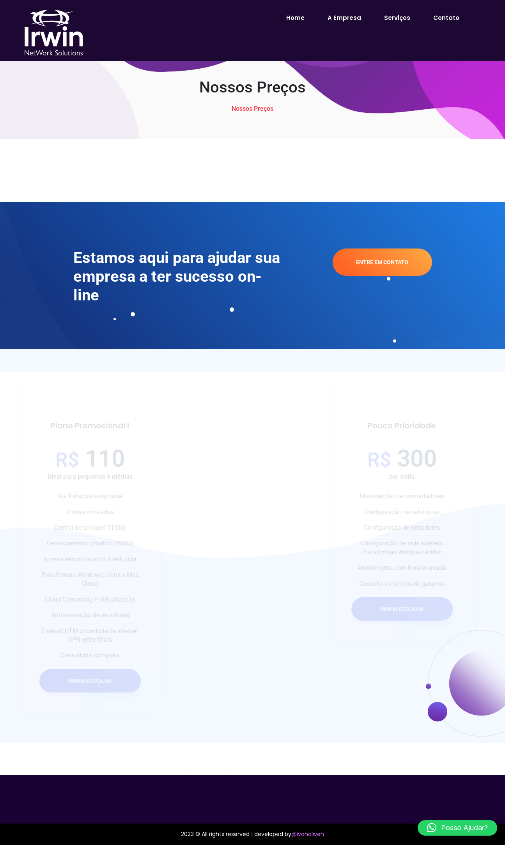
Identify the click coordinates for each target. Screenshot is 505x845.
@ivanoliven (307, 834)
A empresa (344, 18)
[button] (457, 828)
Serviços (397, 18)
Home (295, 18)
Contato (446, 18)
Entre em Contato (382, 262)
